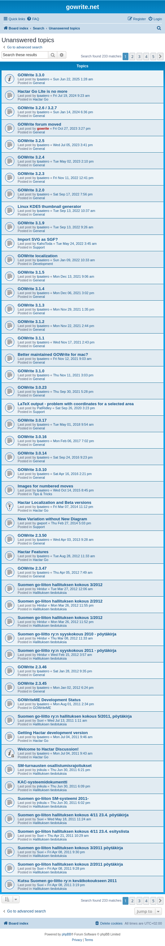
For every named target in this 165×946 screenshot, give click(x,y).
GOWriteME (42, 708)
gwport (42, 523)
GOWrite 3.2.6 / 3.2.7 (37, 107)
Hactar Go (40, 99)
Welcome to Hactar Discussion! (48, 749)
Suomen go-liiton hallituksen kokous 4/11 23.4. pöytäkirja (73, 815)
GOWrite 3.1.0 (31, 371)
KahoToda (44, 243)
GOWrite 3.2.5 (31, 140)
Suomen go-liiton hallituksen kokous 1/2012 (60, 617)
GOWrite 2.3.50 (32, 535)
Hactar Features (33, 551)
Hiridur (42, 589)
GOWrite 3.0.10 (32, 469)
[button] (160, 56)
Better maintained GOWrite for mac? (53, 354)
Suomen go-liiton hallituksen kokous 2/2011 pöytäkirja (70, 864)
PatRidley (44, 408)
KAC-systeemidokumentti (42, 782)
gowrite (43, 128)
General (39, 83)
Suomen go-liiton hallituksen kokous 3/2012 (60, 584)
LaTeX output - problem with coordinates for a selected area (76, 403)
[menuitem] (33, 19)
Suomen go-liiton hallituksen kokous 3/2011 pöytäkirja (70, 847)
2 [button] (132, 56)
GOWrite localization (38, 255)
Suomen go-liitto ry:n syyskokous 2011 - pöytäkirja (67, 650)
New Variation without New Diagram (52, 519)
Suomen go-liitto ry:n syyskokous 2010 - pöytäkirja (67, 634)
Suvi (40, 720)
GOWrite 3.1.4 (31, 288)
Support (39, 247)
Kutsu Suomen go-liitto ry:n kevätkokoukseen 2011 (67, 880)
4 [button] (146, 56)
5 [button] (153, 56)
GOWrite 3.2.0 (31, 190)
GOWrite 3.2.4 (31, 157)
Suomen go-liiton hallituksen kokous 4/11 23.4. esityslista (73, 831)
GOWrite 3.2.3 (31, 173)
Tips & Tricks (42, 494)
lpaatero (43, 79)
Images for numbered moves (45, 486)
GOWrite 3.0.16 (32, 436)
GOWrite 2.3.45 (32, 683)
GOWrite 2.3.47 (32, 568)
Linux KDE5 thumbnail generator (49, 206)
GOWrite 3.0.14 (32, 453)
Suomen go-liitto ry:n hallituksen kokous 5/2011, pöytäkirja (75, 716)
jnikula (41, 770)
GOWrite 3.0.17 (32, 420)
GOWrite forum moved (39, 124)
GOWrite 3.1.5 (31, 272)
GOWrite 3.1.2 (31, 321)
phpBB (66, 934)
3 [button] (139, 56)
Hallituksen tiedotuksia (50, 592)
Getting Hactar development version (53, 732)
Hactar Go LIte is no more (42, 91)
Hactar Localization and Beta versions (54, 502)
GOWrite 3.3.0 (31, 75)
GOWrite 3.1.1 (31, 338)
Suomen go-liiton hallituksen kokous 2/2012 (60, 601)
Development (43, 264)
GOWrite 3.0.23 (32, 387)
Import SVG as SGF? (38, 239)
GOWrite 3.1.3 (31, 305)
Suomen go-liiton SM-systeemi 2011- (53, 798)
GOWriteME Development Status (49, 699)
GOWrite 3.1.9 (31, 223)
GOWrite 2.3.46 (32, 667)
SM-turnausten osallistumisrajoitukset (55, 765)
